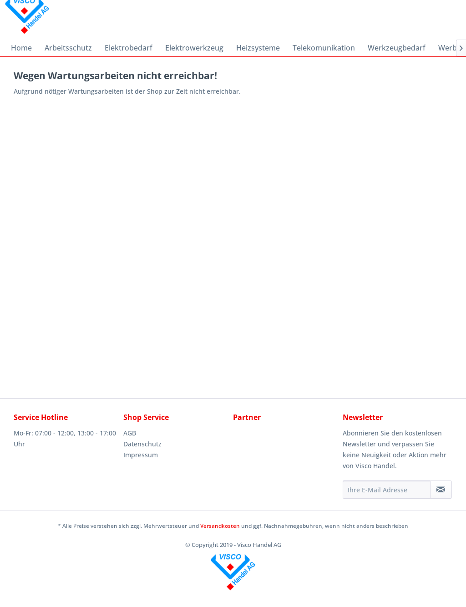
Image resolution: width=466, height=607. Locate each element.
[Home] (21, 47)
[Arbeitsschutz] (68, 47)
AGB (129, 433)
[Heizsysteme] (258, 47)
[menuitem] (21, 47)
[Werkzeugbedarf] (396, 47)
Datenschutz (142, 444)
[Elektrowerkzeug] (194, 47)
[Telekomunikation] (323, 47)
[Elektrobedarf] (128, 47)
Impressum (140, 454)
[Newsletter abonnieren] (441, 490)
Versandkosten (220, 526)
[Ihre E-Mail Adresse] (387, 490)
